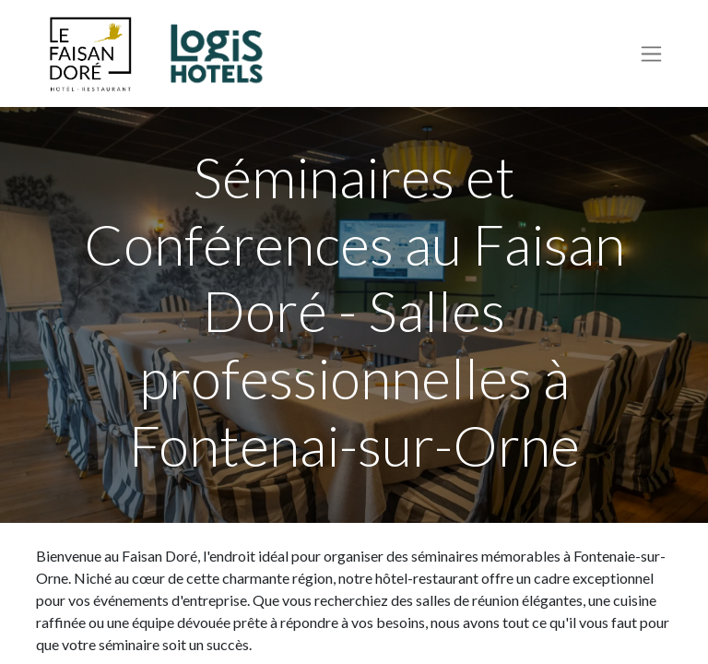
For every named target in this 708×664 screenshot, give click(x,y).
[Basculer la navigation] (651, 54)
